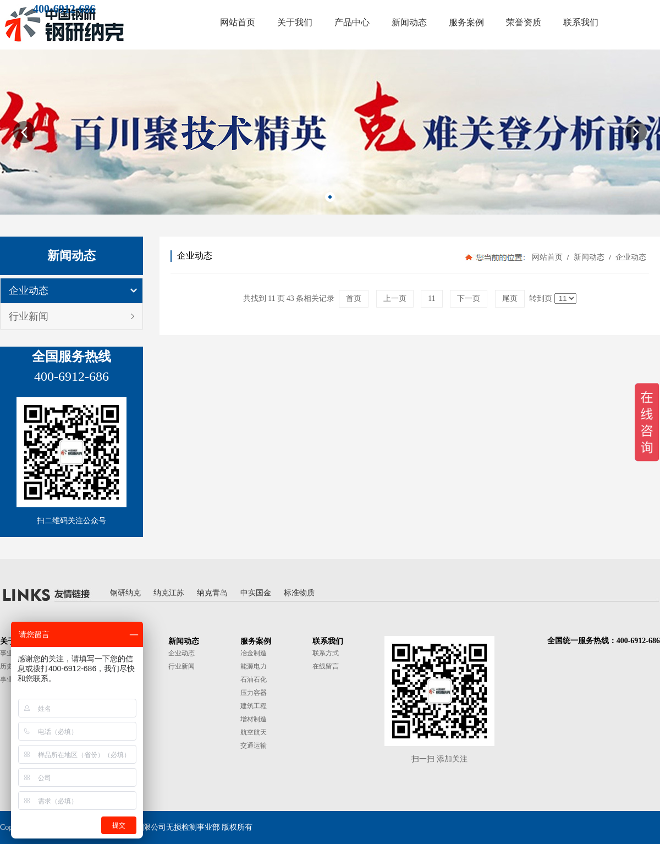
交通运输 (253, 745)
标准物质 (299, 593)
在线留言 (325, 666)
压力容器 (253, 693)
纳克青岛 (212, 593)
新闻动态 (588, 257)
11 (431, 298)
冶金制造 (253, 653)
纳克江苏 (168, 593)
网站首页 (547, 257)
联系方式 (325, 653)
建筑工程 (253, 706)
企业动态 (28, 290)
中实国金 (255, 593)
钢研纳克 (125, 593)
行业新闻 (28, 316)
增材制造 (253, 719)
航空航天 (253, 732)
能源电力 (253, 666)
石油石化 (253, 679)
